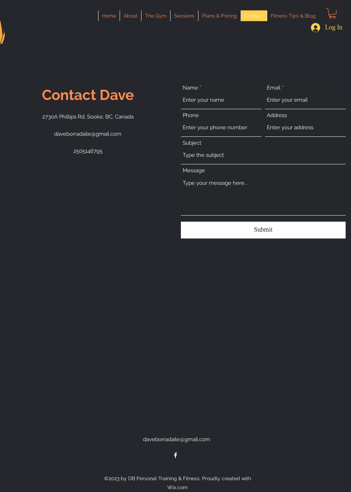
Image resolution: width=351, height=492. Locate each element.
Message (194, 170)
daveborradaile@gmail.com (87, 134)
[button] (332, 13)
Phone (191, 115)
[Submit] (263, 230)
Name (190, 88)
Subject (192, 143)
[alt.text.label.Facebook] (175, 455)
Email (273, 88)
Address (277, 115)
